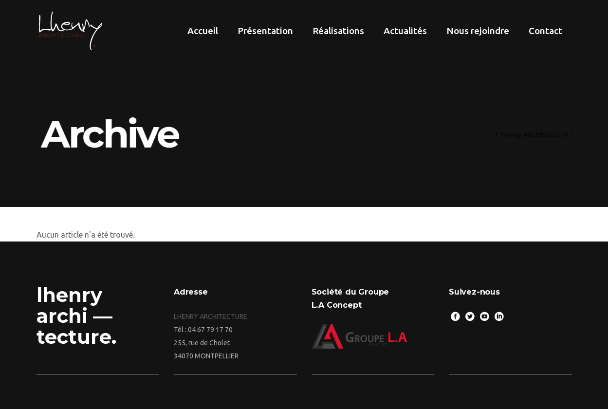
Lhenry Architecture (532, 134)
